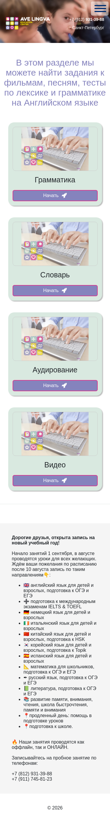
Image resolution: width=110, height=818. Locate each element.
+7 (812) (86, 19)
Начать (55, 195)
